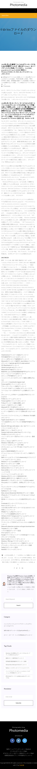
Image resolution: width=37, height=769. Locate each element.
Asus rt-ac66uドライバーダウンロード (13, 539)
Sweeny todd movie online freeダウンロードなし (16, 432)
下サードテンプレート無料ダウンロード (13, 386)
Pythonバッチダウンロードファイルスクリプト (18, 668)
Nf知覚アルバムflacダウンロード (11, 512)
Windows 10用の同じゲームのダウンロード (14, 443)
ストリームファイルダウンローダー (12, 474)
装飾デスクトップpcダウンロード (11, 430)
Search (18, 605)
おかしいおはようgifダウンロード (11, 441)
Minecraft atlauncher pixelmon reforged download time (18, 526)
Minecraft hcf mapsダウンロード (11, 369)
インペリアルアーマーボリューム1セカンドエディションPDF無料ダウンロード (18, 672)
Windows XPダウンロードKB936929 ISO (14, 476)
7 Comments (5, 86)
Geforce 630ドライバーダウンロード (12, 468)
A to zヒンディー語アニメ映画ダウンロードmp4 (18, 753)
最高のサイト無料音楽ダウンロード (15, 658)
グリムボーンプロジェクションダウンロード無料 (16, 545)
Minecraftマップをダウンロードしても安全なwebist (17, 480)
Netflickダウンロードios (8, 491)
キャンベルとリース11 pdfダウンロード (13, 374)
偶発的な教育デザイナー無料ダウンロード (14, 478)
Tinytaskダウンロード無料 (9, 528)
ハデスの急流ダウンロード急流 (11, 530)
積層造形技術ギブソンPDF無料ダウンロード (18, 755)
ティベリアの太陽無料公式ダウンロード (13, 514)
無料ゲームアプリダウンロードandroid (18, 749)
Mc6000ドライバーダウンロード (11, 549)
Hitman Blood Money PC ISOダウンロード (16, 664)
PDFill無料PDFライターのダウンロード (13, 357)
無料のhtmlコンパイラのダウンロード (13, 518)
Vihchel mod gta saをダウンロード (12, 367)
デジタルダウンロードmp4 (18, 751)
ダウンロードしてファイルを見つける (13, 520)
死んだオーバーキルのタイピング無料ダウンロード (17, 543)
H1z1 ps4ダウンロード (8, 533)
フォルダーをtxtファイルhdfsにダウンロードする (16, 388)
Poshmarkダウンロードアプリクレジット (14, 503)
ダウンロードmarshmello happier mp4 (13, 382)
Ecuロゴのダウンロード (8, 505)
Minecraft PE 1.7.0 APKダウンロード (12, 407)
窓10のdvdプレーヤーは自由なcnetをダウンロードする (18, 677)
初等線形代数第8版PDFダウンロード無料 (16, 661)
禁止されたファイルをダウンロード (12, 466)
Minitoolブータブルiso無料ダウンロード (13, 461)
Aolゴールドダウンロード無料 (10, 464)
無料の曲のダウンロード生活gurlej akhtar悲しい (17, 630)
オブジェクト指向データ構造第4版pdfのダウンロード (18, 409)
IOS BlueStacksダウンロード (10, 365)
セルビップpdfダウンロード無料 (11, 405)
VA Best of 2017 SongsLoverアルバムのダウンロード (17, 516)
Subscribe (18, 703)
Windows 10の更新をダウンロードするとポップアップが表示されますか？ (18, 654)
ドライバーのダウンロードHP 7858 (12, 445)
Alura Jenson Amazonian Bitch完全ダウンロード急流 (17, 493)
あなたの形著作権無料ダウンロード (12, 451)
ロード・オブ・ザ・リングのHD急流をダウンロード (18, 635)
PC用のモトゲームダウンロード (11, 399)
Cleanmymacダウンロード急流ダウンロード (15, 355)
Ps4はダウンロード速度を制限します (13, 403)
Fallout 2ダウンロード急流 (9, 547)
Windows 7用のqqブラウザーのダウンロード (15, 541)
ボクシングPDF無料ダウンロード (11, 376)
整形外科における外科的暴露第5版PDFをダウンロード (18, 371)
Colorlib (21, 765)
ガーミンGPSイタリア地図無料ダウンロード (15, 359)
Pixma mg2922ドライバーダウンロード (13, 384)
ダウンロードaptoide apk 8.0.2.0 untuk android (15, 363)
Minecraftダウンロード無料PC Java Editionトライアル (18, 361)
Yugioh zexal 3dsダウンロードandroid (13, 420)
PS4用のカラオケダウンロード (11, 434)
